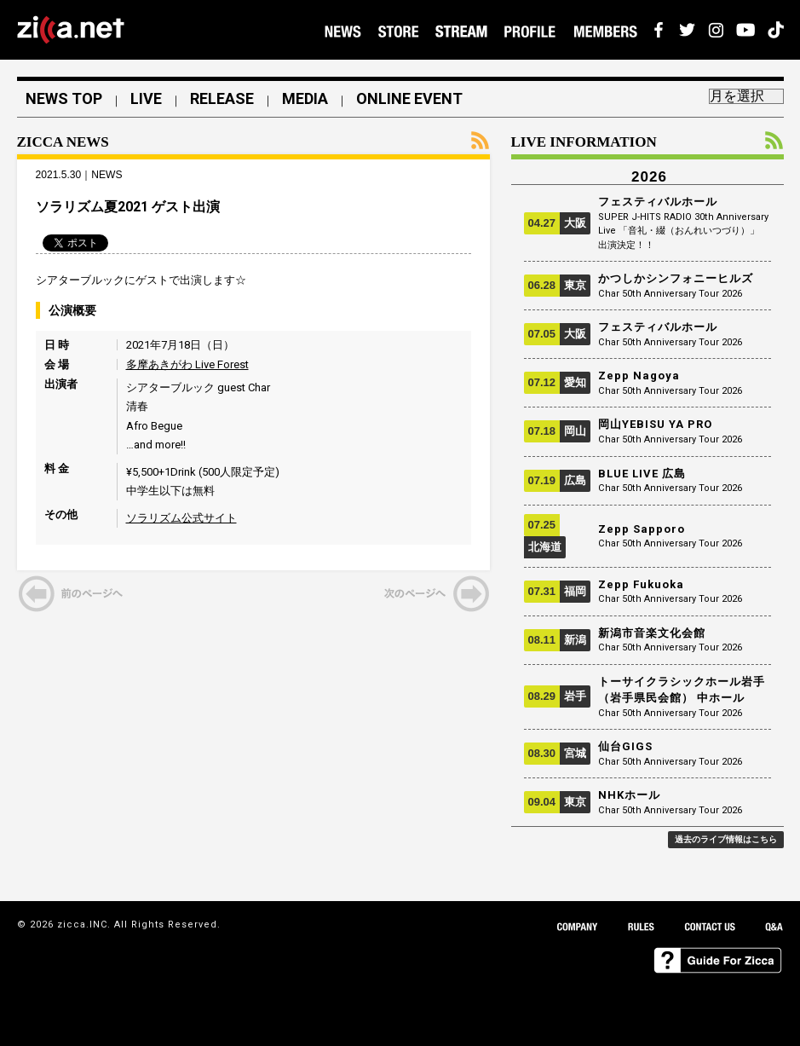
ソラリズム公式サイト (181, 517)
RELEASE (222, 99)
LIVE (146, 99)
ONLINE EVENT (409, 99)
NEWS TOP (64, 99)
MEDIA (305, 99)
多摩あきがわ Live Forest (187, 364)
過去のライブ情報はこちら (726, 839)
